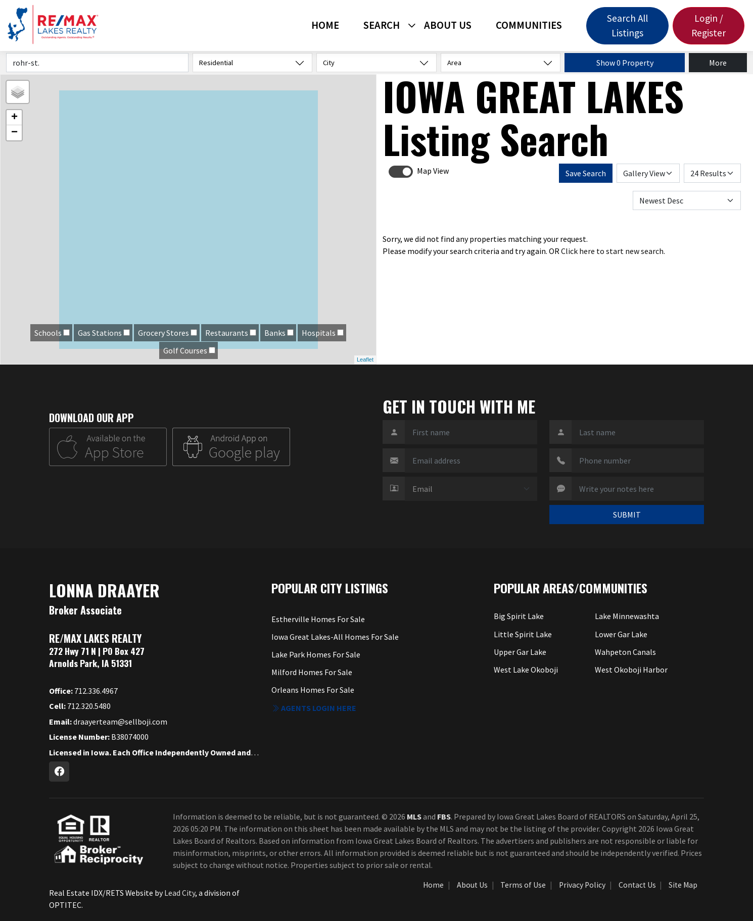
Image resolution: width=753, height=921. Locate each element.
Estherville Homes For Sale (318, 619)
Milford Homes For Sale (311, 672)
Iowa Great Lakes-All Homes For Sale (335, 637)
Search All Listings (627, 25)
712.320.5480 (80, 706)
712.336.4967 (83, 691)
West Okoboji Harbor (631, 669)
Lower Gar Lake (621, 634)
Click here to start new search (612, 251)
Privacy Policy (582, 885)
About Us (448, 25)
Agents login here (313, 708)
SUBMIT (627, 514)
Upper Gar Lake (520, 652)
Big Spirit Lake (519, 616)
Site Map (683, 885)
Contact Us (637, 885)
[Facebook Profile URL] (59, 771)
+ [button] (14, 117)
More (718, 63)
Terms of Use (523, 885)
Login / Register (708, 25)
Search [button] (381, 25)
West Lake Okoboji (526, 669)
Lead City (179, 893)
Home (325, 25)
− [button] (14, 132)
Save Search (586, 173)
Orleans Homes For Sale (312, 690)
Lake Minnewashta (627, 616)
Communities (529, 25)
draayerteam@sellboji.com (108, 722)
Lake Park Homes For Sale (315, 654)
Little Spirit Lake (523, 634)
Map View (433, 171)
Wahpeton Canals (625, 652)
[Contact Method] (471, 489)
